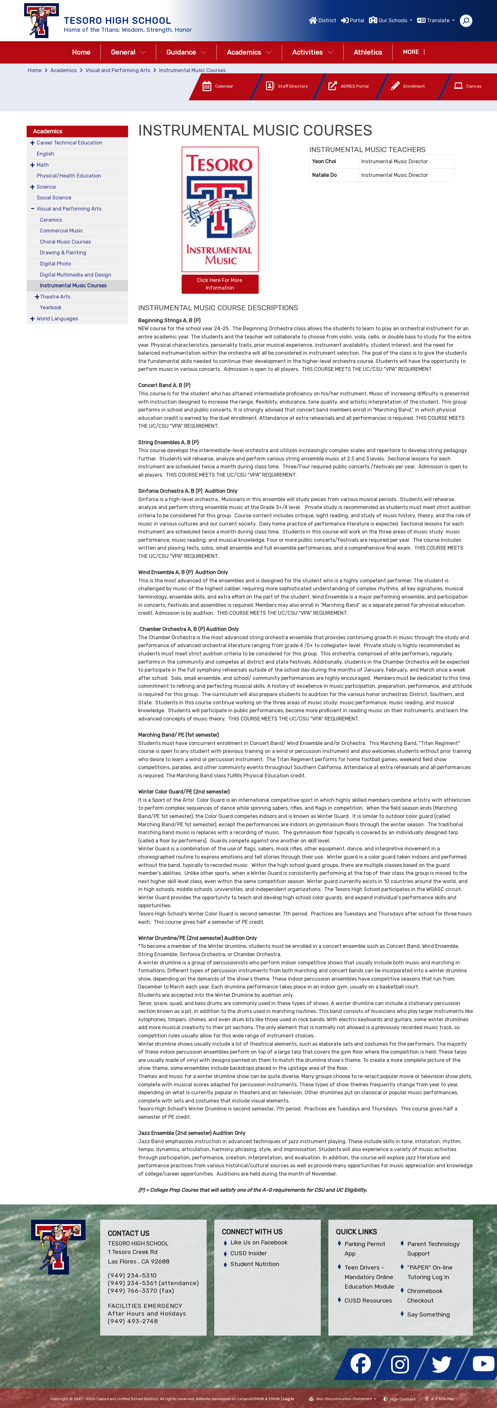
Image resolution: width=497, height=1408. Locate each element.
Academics (249, 52)
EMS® (274, 1399)
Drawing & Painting (63, 253)
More (414, 52)
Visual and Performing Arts (118, 70)
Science (46, 187)
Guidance (186, 52)
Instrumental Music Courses (192, 70)
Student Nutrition (254, 1264)
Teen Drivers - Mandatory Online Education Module (369, 1277)
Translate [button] (439, 20)
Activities (312, 52)
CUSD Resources (368, 1300)
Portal (357, 20)
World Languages (57, 319)
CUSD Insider (248, 1253)
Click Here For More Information (220, 284)
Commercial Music (61, 231)
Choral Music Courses (65, 242)
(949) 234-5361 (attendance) (153, 1283)
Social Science (54, 198)
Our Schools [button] (394, 20)
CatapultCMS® (250, 1399)
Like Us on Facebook (258, 1242)
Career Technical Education (69, 143)
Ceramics (51, 220)
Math (43, 165)
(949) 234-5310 (132, 1275)
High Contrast (403, 1399)
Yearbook (50, 308)
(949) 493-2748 (133, 1321)
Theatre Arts (55, 297)
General (128, 52)
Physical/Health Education (69, 176)
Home (81, 52)
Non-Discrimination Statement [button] (344, 1399)
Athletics (368, 52)
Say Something (428, 1314)
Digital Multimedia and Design (75, 275)
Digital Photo (55, 264)
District (327, 20)
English (45, 154)
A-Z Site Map (439, 1399)
